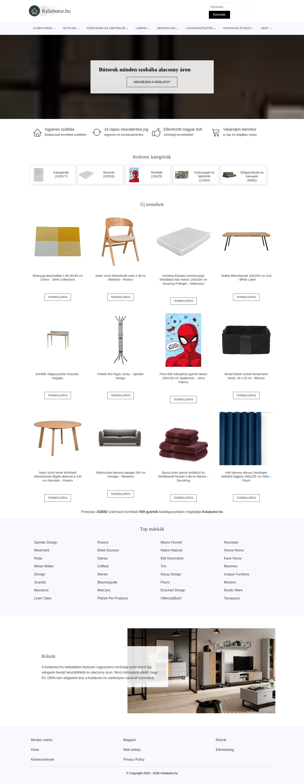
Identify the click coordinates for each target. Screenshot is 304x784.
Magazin (129, 740)
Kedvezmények (42, 759)
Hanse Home (234, 550)
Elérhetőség (225, 750)
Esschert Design (173, 590)
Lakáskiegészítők (199, 28)
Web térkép (132, 750)
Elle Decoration (172, 558)
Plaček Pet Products (112, 598)
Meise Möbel (44, 566)
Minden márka (41, 740)
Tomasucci (232, 598)
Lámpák (141, 28)
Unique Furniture (236, 574)
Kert (265, 28)
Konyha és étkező (237, 28)
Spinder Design (45, 542)
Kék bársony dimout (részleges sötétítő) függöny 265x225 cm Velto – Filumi (246, 476)
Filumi (165, 582)
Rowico (102, 542)
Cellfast (103, 566)
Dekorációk (166, 28)
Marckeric (41, 590)
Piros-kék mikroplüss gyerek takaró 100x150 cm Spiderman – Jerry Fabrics (183, 378)
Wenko (102, 574)
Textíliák (69, 28)
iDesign (39, 574)
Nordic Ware (233, 590)
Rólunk (221, 740)
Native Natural (171, 550)
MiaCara (103, 590)
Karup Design (171, 574)
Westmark (41, 550)
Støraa (102, 558)
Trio (163, 566)
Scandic (40, 582)
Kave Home (233, 558)
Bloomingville (107, 582)
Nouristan (231, 542)
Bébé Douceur (108, 550)
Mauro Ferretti (171, 542)
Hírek (35, 750)
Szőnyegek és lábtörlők (106, 28)
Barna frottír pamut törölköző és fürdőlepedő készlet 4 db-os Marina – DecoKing (183, 476)
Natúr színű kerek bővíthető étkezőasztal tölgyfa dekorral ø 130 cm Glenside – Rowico (57, 476)
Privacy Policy (134, 759)
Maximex (231, 566)
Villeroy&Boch (171, 598)
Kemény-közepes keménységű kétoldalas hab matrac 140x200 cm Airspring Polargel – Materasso (183, 279)
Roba (38, 558)
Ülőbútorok (42, 28)
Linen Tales (42, 598)
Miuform (230, 582)
